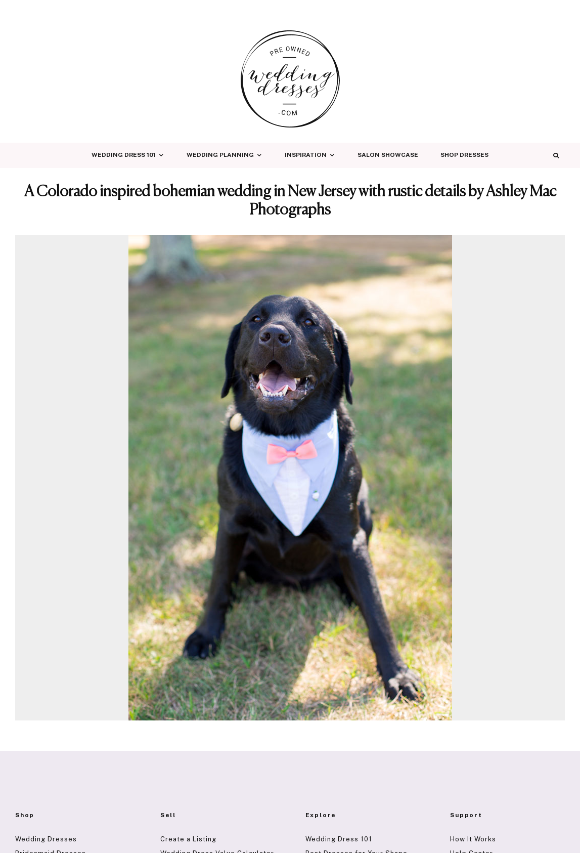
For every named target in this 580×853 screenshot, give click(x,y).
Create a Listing (188, 839)
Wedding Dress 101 (124, 154)
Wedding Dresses (46, 839)
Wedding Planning (220, 154)
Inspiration (306, 154)
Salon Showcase (388, 154)
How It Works (473, 839)
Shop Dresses (464, 154)
